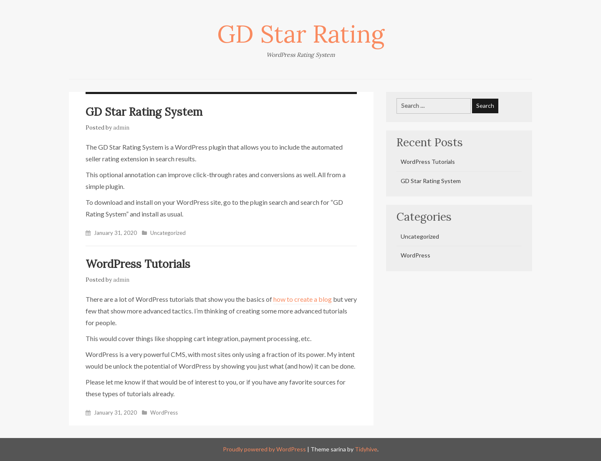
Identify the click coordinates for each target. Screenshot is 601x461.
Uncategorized (168, 232)
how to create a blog (302, 299)
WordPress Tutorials (138, 264)
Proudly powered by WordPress (264, 449)
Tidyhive (366, 449)
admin (121, 127)
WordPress (164, 412)
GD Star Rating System (144, 112)
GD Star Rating (300, 33)
